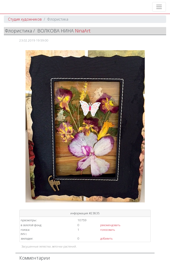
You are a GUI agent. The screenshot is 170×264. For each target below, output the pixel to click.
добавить (106, 238)
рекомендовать (110, 225)
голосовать (107, 230)
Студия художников (25, 19)
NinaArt (82, 31)
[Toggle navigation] (159, 7)
